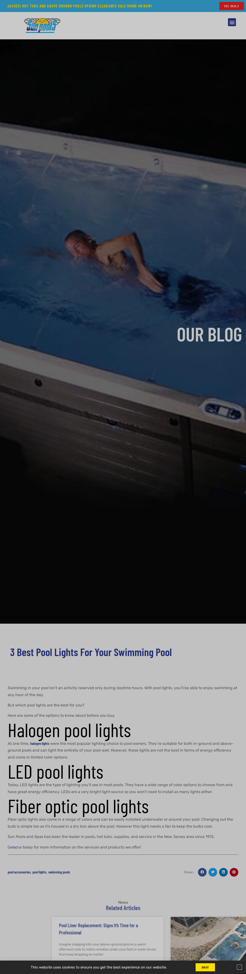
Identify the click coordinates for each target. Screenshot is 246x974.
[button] (239, 966)
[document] (123, 487)
